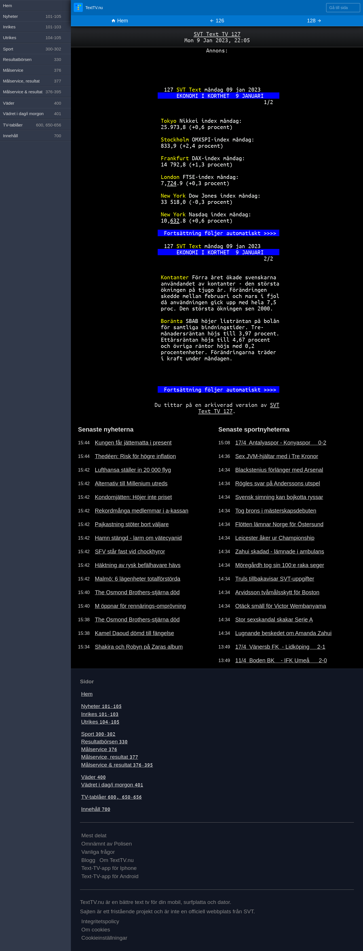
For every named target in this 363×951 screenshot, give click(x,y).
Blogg (88, 860)
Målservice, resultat (109, 757)
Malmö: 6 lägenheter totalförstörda (137, 579)
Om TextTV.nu (117, 860)
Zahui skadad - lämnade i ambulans (279, 551)
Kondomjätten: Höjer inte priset (133, 497)
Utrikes (100, 722)
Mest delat (94, 835)
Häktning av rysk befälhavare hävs (137, 565)
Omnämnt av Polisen (106, 844)
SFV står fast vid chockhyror (130, 551)
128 (314, 21)
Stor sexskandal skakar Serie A (274, 619)
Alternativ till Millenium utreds (131, 483)
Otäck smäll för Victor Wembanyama (280, 606)
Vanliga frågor (98, 852)
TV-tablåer (111, 797)
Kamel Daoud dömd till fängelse (134, 633)
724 (171, 183)
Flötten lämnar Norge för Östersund (279, 524)
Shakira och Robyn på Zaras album (139, 647)
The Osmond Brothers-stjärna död (137, 592)
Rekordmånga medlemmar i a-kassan (141, 511)
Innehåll (95, 809)
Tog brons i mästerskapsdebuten (275, 511)
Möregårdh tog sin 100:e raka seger (279, 565)
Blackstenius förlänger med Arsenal (279, 470)
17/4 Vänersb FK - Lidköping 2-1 (280, 647)
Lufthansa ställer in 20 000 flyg (133, 470)
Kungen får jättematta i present (133, 442)
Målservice (99, 749)
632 (175, 220)
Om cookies (95, 930)
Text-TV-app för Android (110, 876)
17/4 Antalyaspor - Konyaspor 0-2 (280, 442)
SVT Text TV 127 (217, 34)
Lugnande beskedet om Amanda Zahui (283, 633)
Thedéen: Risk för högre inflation (135, 456)
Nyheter (101, 706)
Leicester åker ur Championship (274, 538)
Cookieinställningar (104, 938)
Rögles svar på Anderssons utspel (277, 483)
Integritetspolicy (100, 921)
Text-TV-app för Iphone (109, 868)
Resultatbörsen (104, 742)
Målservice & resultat (117, 765)
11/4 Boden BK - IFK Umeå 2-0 (281, 660)
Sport (98, 734)
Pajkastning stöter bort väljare (132, 524)
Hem (119, 21)
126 (217, 21)
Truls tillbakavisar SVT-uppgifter (274, 579)
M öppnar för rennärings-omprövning (140, 606)
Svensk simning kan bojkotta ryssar (279, 497)
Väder (93, 777)
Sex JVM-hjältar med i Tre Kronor (276, 456)
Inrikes (100, 714)
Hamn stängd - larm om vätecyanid (138, 538)
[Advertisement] (217, 68)
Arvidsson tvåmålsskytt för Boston (277, 592)
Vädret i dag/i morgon (112, 785)
